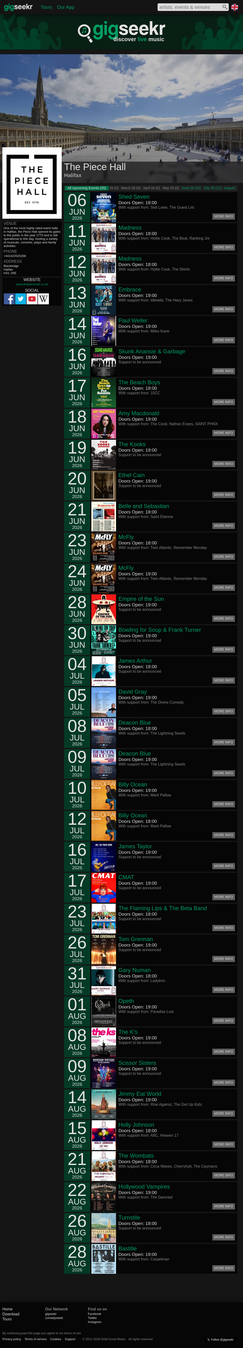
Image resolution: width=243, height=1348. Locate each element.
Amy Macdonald (138, 413)
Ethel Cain (131, 475)
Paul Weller (132, 320)
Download (10, 1314)
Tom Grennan (135, 939)
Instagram (94, 1322)
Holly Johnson (136, 1124)
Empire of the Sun (141, 599)
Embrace (129, 289)
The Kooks (132, 444)
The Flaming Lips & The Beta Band (162, 908)
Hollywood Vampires (144, 1186)
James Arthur (135, 660)
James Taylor (135, 846)
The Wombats (136, 1155)
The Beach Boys (139, 382)
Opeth (126, 1001)
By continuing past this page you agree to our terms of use (41, 1333)
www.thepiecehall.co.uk (32, 284)
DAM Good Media (113, 1339)
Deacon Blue (134, 722)
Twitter (92, 1318)
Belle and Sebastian (143, 506)
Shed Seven (134, 196)
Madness (129, 227)
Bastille (127, 1248)
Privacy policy (11, 1339)
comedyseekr (54, 1318)
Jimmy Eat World (139, 1094)
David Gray (132, 691)
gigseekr (50, 1314)
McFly (126, 537)
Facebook (94, 1314)
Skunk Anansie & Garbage (151, 351)
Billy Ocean (132, 784)
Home (7, 1309)
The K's (128, 1032)
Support (70, 1339)
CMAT (126, 877)
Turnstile (129, 1217)
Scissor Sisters (137, 1063)
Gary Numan (134, 970)
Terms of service (35, 1339)
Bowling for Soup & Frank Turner (159, 630)
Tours (46, 7)
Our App (65, 7)
